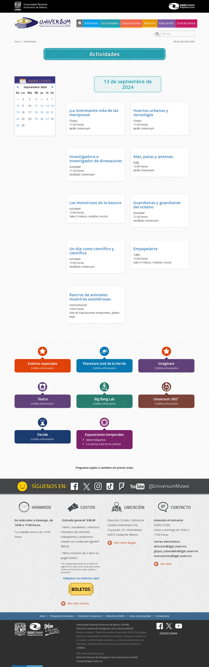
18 (36, 112)
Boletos (150, 23)
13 (47, 106)
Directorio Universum (89, 616)
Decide (42, 434)
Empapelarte (145, 248)
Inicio (17, 41)
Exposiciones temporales (104, 434)
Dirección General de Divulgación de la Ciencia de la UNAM (107, 657)
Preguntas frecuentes (62, 616)
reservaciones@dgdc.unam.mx (173, 556)
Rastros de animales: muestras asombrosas (90, 297)
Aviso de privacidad (140, 616)
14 (52, 106)
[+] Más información (42, 368)
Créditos (80, 647)
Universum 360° (166, 399)
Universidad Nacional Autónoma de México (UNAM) (102, 624)
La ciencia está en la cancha (103, 444)
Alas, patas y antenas (153, 156)
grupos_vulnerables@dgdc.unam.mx (176, 551)
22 (17, 119)
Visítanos (91, 23)
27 (47, 119)
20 (47, 112)
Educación (166, 23)
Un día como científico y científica (91, 251)
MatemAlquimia (96, 440)
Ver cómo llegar (125, 543)
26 (41, 119)
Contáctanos (186, 23)
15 (17, 112)
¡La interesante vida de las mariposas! (93, 112)
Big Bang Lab (104, 399)
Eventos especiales (42, 363)
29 (17, 125)
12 (41, 106)
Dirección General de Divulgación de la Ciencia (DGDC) (104, 628)
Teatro (42, 399)
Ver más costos (78, 603)
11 (36, 106)
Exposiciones (131, 23)
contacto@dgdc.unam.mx (89, 661)
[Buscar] (157, 33)
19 (41, 112)
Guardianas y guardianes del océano (157, 204)
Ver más (166, 564)
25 (36, 119)
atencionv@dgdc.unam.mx (170, 546)
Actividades (110, 23)
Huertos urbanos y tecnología (150, 112)
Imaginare (166, 363)
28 (52, 119)
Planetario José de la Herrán (104, 363)
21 (52, 112)
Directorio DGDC (115, 616)
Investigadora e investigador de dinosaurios (95, 158)
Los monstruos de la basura (95, 202)
